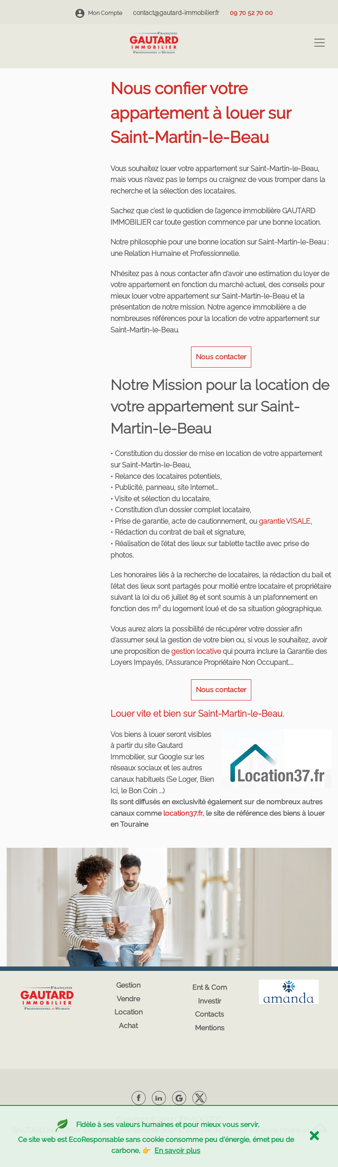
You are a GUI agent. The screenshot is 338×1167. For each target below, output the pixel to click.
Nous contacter (221, 357)
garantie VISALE (284, 521)
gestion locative (196, 651)
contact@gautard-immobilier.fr (176, 12)
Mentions (209, 1028)
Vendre (128, 999)
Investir (209, 1001)
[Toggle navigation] (319, 42)
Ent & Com (209, 987)
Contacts (209, 1014)
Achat (128, 1025)
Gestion (128, 985)
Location (128, 1012)
